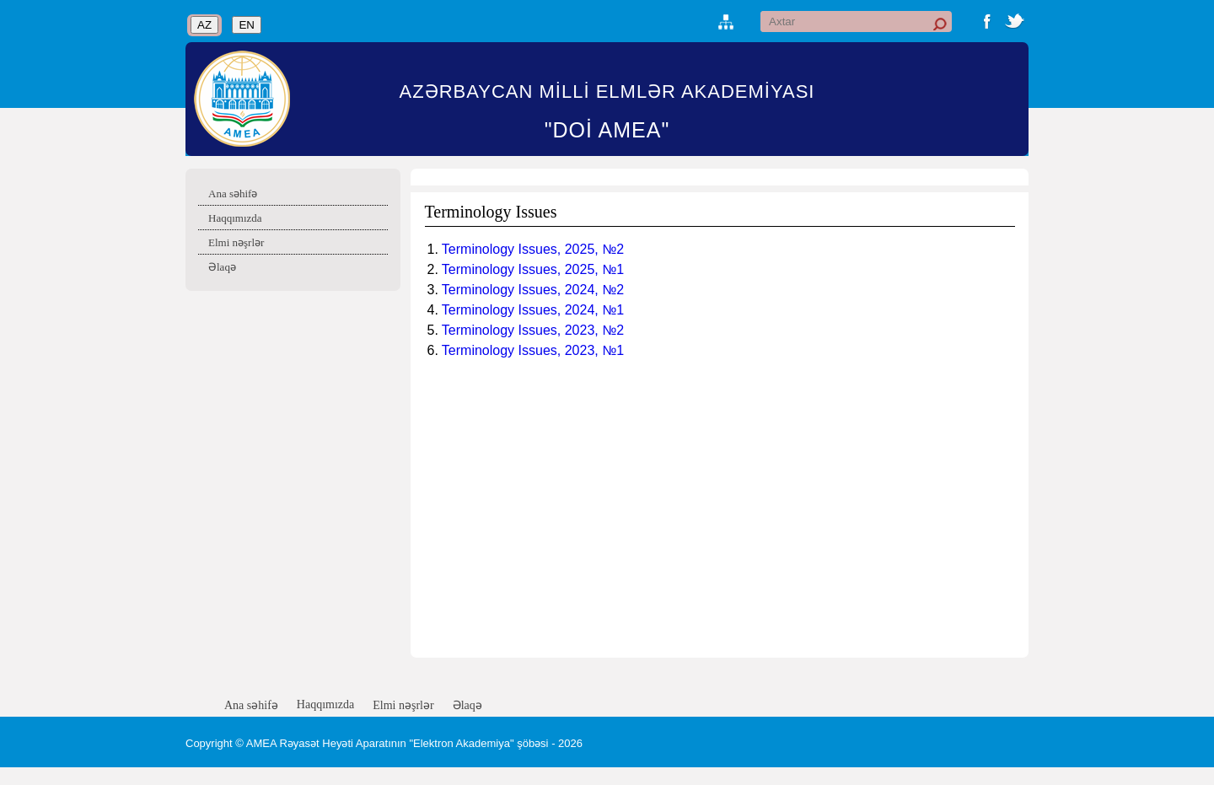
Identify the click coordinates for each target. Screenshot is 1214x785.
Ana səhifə (232, 193)
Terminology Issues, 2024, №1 (533, 310)
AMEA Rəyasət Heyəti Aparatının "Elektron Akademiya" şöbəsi (397, 743)
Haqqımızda (235, 218)
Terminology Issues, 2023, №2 (533, 330)
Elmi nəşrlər (236, 242)
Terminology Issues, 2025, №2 (533, 249)
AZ (204, 25)
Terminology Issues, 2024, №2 (533, 289)
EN (247, 25)
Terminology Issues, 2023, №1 (533, 350)
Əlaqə (222, 267)
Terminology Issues (491, 211)
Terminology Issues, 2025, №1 (533, 269)
